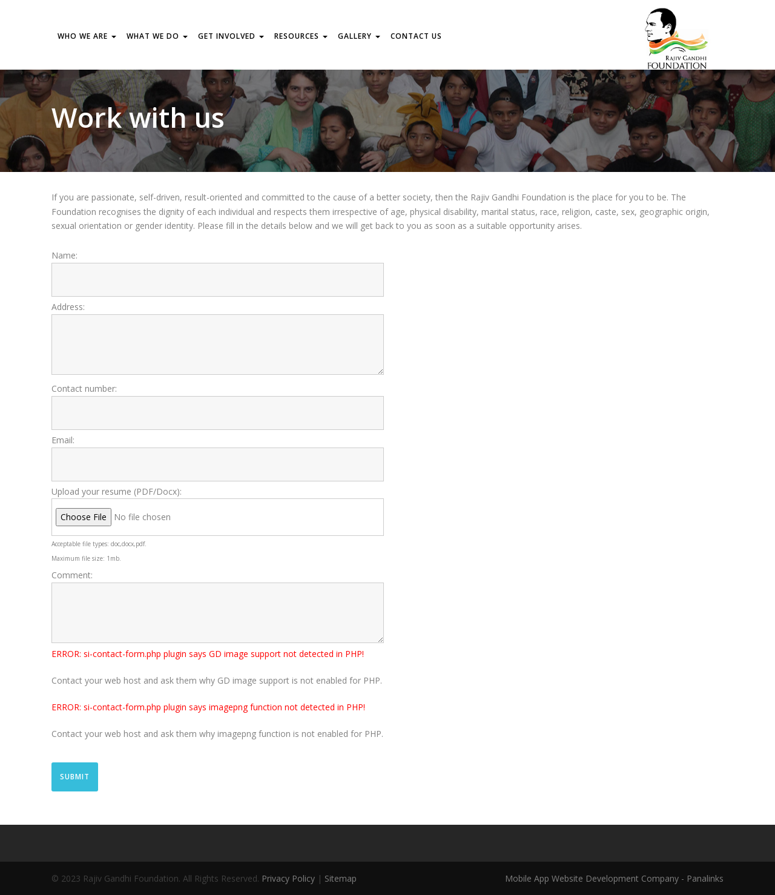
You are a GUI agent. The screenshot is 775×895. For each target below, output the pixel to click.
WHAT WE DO (157, 36)
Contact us (416, 36)
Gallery (359, 36)
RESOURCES (301, 36)
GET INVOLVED (231, 36)
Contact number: (84, 388)
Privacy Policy (288, 878)
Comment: (72, 575)
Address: (68, 306)
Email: (62, 440)
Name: (64, 255)
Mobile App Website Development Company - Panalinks (614, 878)
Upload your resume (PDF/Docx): (116, 491)
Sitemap (341, 878)
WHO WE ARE (87, 36)
